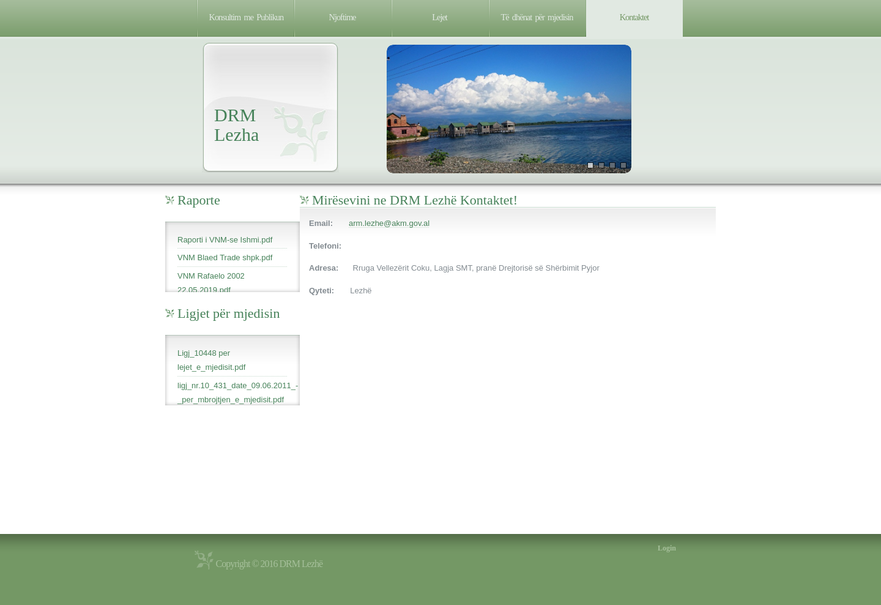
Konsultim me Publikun (246, 17)
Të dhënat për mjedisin (537, 17)
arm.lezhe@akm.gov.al (389, 223)
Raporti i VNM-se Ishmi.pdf (224, 239)
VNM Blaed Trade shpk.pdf (224, 257)
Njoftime (342, 17)
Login (667, 548)
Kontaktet (634, 17)
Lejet (439, 17)
